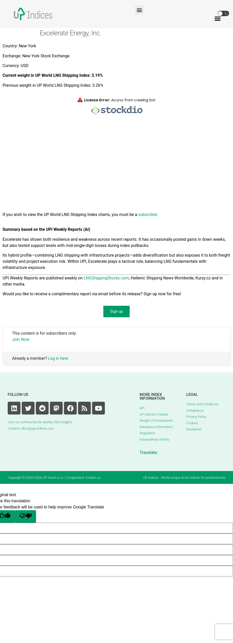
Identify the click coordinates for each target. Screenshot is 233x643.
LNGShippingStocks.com (106, 278)
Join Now (20, 339)
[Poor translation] (25, 516)
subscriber (147, 214)
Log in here (58, 358)
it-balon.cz (93, 477)
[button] (139, 10)
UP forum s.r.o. (53, 477)
